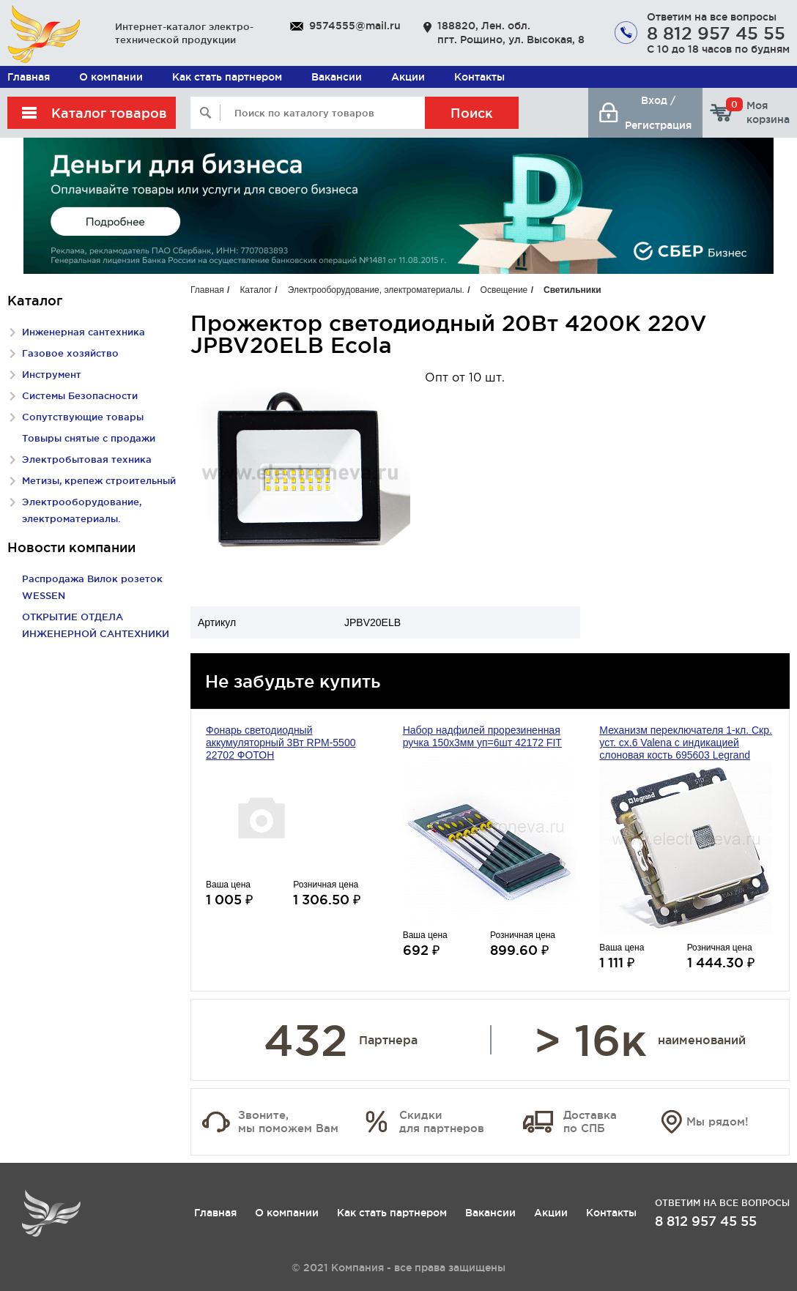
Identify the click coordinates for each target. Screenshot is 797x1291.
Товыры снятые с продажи (88, 438)
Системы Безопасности (80, 395)
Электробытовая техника (87, 459)
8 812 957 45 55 (716, 32)
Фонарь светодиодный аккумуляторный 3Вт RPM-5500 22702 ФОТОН (280, 742)
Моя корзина (758, 112)
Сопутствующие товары (83, 417)
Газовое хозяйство (70, 353)
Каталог (256, 290)
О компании (111, 77)
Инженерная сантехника (83, 332)
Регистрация (658, 125)
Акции (408, 77)
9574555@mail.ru (355, 25)
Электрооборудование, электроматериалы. (376, 290)
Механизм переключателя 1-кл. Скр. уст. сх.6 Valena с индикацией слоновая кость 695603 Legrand (685, 742)
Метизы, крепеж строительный (99, 480)
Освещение (504, 290)
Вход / (658, 100)
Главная (28, 77)
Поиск (472, 112)
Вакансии (336, 77)
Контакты (479, 77)
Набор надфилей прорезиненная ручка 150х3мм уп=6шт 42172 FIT (482, 736)
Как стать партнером (227, 77)
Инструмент (51, 374)
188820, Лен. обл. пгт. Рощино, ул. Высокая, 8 (511, 32)
